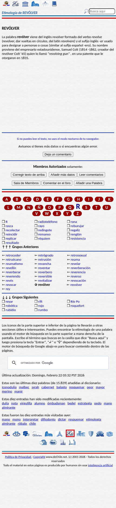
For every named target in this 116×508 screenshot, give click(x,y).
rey (8, 289)
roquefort (77, 306)
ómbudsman (56, 403)
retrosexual (78, 255)
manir (18, 391)
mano (108, 403)
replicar (11, 238)
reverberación (80, 268)
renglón (76, 234)
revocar (11, 285)
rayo (41, 226)
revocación (78, 280)
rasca (9, 226)
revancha (44, 264)
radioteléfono (47, 222)
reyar (9, 301)
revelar (75, 264)
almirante (8, 407)
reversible (45, 276)
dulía (5, 403)
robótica (11, 306)
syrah (35, 387)
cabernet (47, 387)
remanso (44, 234)
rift (40, 301)
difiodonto (48, 419)
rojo (41, 306)
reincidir (11, 234)
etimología (93, 419)
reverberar (13, 272)
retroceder (13, 255)
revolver (76, 285)
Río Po (75, 301)
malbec (24, 387)
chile (32, 423)
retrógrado (45, 255)
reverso (76, 276)
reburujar (77, 226)
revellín (11, 268)
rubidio (11, 310)
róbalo (22, 423)
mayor (100, 387)
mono (16, 419)
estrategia (85, 403)
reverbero (45, 272)
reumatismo (14, 264)
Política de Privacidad (18, 457)
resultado (12, 243)
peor (90, 387)
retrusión (44, 259)
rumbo (43, 310)
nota (14, 403)
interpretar (30, 419)
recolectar (13, 230)
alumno (39, 403)
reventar (44, 268)
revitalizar (45, 280)
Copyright (39, 457)
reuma (75, 259)
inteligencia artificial (100, 465)
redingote (45, 230)
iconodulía (9, 387)
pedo (97, 403)
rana (74, 222)
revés (9, 280)
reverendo (13, 276)
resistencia (78, 238)
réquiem (44, 238)
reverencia (78, 272)
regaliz (75, 230)
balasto (61, 387)
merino (7, 391)
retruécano (13, 259)
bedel (72, 403)
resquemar (76, 387)
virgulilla (26, 403)
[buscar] (57, 363)
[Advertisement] (58, 96)
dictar (62, 419)
